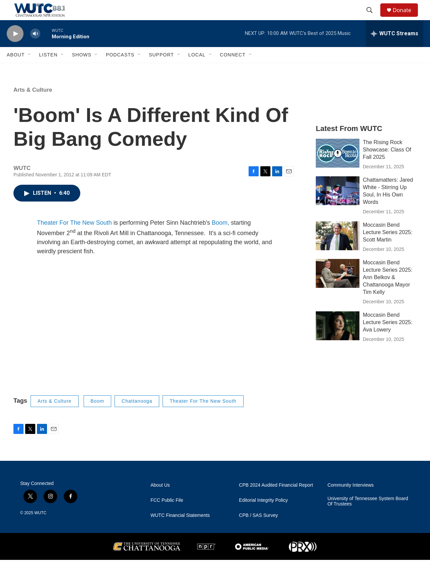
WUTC (40, 528)
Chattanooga (137, 416)
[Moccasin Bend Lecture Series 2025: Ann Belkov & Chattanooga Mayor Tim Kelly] (337, 288)
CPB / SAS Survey (258, 530)
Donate (406, 17)
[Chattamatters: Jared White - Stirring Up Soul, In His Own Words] (337, 205)
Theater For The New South (74, 237)
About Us (160, 500)
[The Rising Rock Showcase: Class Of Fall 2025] (337, 168)
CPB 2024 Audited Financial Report (276, 500)
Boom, (220, 237)
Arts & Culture (32, 105)
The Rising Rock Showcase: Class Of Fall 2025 (387, 164)
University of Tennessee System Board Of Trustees (368, 516)
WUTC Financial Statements (180, 530)
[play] (15, 49)
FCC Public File (166, 515)
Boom (97, 416)
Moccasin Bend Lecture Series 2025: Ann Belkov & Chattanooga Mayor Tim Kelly (388, 292)
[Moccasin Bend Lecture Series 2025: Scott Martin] (337, 250)
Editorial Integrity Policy (263, 515)
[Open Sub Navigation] (29, 70)
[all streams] (394, 48)
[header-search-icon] (372, 18)
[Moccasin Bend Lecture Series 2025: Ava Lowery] (337, 340)
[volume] (35, 48)
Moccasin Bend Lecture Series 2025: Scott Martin (388, 247)
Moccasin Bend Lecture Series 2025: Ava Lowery (388, 337)
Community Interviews (351, 500)
